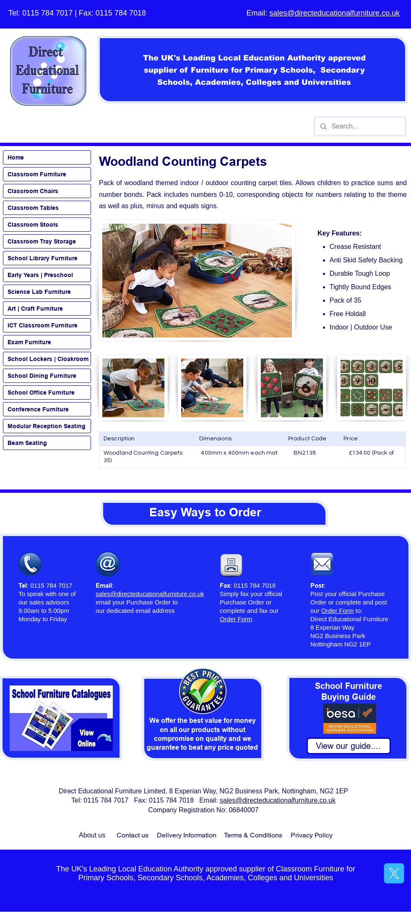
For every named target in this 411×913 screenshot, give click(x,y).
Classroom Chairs (33, 191)
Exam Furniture (29, 342)
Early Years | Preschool (40, 275)
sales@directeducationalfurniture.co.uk (335, 13)
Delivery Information (186, 835)
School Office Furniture (41, 392)
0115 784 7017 (47, 13)
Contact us (132, 835)
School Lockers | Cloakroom (48, 359)
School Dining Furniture (42, 375)
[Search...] (359, 126)
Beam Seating (27, 442)
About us (92, 835)
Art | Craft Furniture (35, 308)
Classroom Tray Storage (42, 241)
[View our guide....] (349, 746)
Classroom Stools (33, 224)
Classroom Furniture (37, 174)
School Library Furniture (43, 258)
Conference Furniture (38, 409)
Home (16, 157)
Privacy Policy (312, 835)
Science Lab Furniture (39, 291)
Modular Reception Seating (47, 426)
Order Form (337, 610)
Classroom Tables (33, 207)
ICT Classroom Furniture (43, 325)
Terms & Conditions (253, 835)
